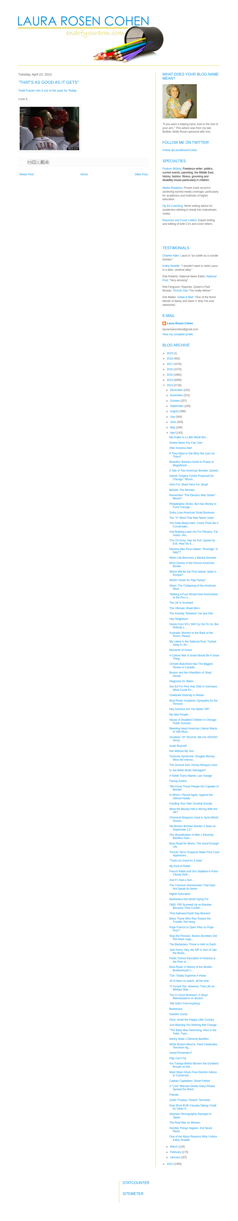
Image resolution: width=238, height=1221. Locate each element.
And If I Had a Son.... (182, 880)
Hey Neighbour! (178, 619)
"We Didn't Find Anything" (184, 1003)
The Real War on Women (184, 1122)
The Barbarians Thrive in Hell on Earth (192, 944)
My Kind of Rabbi (179, 866)
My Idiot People (178, 714)
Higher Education (179, 894)
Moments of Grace (180, 650)
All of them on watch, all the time (189, 981)
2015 (170, 374)
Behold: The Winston (182, 490)
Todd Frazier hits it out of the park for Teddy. (48, 90)
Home (84, 174)
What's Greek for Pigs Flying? (187, 580)
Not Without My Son (181, 751)
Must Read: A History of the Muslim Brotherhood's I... (190, 968)
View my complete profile (177, 334)
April (173, 432)
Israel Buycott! (178, 745)
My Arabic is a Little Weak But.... (189, 437)
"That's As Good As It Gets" (186, 860)
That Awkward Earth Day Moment (189, 913)
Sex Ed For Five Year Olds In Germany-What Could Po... (193, 688)
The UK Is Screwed (181, 602)
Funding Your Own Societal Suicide (190, 803)
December (177, 390)
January (175, 1157)
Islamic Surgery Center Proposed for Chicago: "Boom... (191, 477)
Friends (173, 1094)
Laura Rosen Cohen (180, 323)
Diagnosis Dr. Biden (181, 681)
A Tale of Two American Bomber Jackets (193, 470)
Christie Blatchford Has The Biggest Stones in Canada (191, 665)
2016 (170, 369)
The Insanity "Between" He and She (191, 613)
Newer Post (26, 174)
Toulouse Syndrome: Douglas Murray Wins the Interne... (191, 758)
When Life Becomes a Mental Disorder (192, 557)
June (173, 422)
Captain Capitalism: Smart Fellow (189, 1080)
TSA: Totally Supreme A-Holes (187, 975)
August (174, 411)
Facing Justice (178, 781)
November (177, 395)
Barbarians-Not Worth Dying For (188, 899)
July (173, 416)
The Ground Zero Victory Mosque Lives (193, 765)
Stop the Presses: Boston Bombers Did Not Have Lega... (193, 937)
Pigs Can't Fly (177, 1058)
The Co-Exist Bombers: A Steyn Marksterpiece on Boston (188, 996)
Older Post (141, 174)
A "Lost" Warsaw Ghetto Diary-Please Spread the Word (192, 1088)
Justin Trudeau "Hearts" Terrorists (189, 1100)
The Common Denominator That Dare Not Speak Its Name (192, 887)
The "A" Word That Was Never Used (191, 517)
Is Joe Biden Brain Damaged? (187, 770)
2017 (170, 364)
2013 (170, 385)
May (173, 427)
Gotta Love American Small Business (191, 512)
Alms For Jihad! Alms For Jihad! (188, 484)
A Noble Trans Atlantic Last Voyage (190, 775)
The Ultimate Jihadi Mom (184, 608)
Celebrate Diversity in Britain (186, 695)
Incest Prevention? (180, 1052)
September (177, 406)
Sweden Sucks (178, 1014)
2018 (170, 358)
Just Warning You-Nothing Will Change (192, 1025)
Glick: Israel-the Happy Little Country (191, 1019)
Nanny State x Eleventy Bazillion (189, 1038)
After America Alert (180, 448)
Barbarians (176, 1009)
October (175, 400)
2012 (170, 1164)
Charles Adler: (171, 255)
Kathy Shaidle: (171, 265)
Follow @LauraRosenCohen (179, 150)
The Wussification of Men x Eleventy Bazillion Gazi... (191, 836)
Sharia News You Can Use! (186, 442)
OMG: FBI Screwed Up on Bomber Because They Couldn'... (190, 906)
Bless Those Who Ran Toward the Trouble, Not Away (190, 920)
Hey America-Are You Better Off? (189, 709)
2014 (170, 380)
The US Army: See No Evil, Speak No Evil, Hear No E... (192, 542)
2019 (170, 353)
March (174, 1146)
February (176, 1152)
